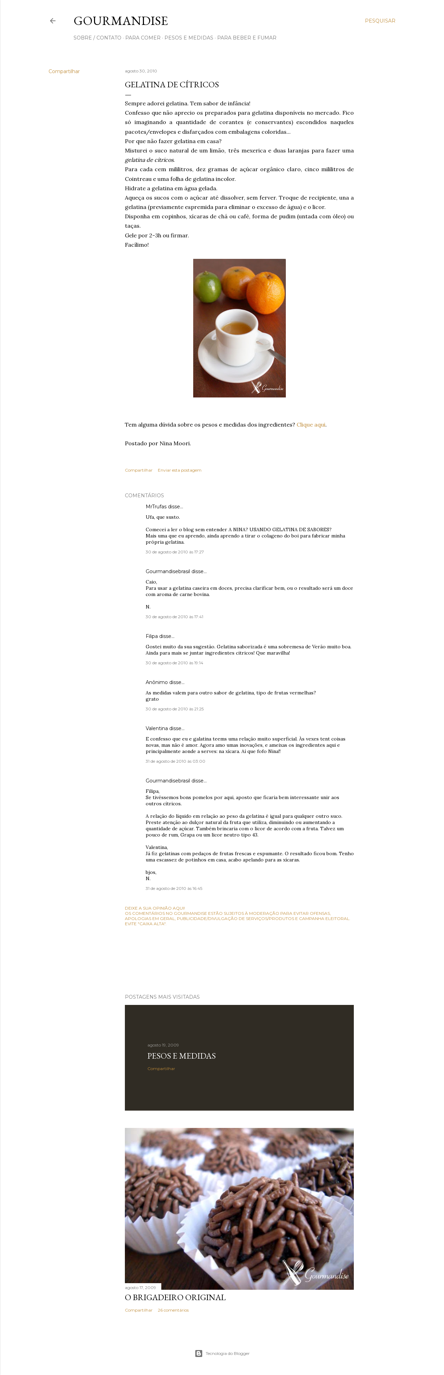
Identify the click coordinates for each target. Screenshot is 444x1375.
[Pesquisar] (380, 20)
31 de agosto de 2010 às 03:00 (175, 761)
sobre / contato (97, 38)
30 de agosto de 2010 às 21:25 (175, 708)
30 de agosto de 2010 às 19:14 (174, 662)
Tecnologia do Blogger (222, 1353)
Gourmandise (121, 20)
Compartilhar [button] (64, 71)
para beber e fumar (246, 38)
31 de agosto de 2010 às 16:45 (174, 888)
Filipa (152, 636)
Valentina (157, 728)
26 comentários (173, 1310)
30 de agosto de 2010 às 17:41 (174, 616)
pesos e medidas (188, 38)
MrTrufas (156, 506)
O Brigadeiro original (175, 1297)
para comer (143, 38)
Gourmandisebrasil (168, 571)
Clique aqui (311, 424)
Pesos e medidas (181, 1055)
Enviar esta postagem (180, 470)
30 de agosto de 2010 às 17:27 (175, 551)
